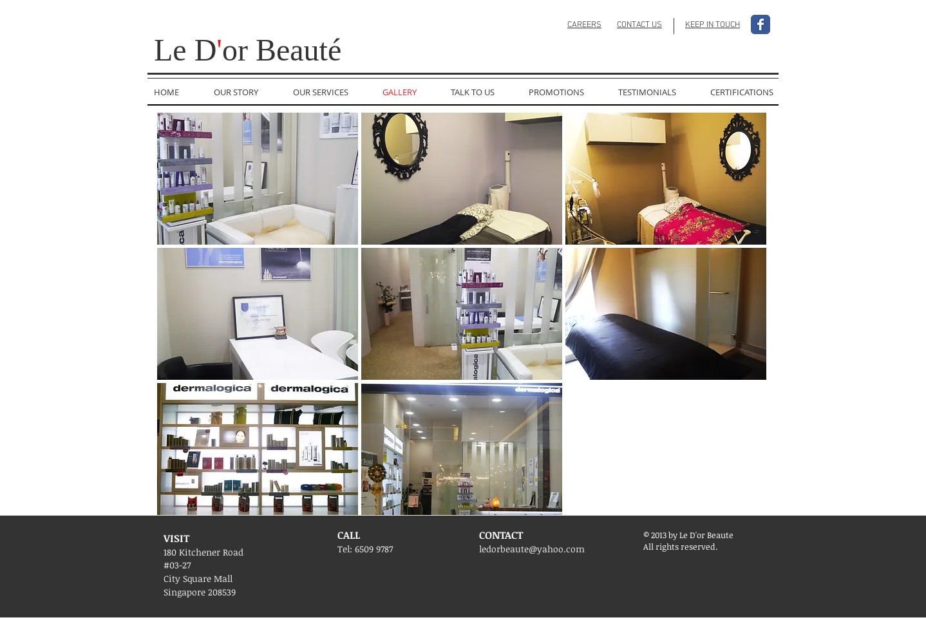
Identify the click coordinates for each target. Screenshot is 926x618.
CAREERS (584, 25)
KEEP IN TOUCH (712, 25)
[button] (257, 179)
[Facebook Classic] (760, 24)
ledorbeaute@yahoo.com (532, 549)
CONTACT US (639, 25)
